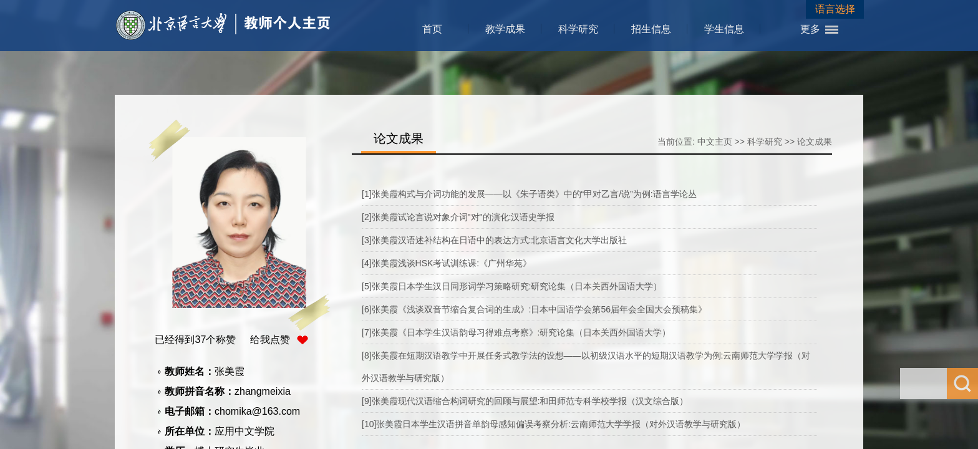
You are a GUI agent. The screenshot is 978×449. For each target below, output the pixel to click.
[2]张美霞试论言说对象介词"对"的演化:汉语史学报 (458, 217)
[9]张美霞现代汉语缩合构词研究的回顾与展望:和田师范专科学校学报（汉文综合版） (525, 401)
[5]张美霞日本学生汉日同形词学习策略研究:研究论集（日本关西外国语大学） (512, 286)
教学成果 (505, 29)
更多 (810, 29)
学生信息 (724, 29)
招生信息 (651, 29)
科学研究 (578, 29)
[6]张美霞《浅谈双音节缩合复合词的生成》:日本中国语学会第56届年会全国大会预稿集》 (534, 309)
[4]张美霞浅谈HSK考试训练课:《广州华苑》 (446, 263)
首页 (432, 29)
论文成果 (814, 142)
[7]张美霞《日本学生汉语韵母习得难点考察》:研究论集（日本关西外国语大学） (516, 332)
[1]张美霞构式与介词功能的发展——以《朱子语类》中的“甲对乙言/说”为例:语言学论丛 (529, 194)
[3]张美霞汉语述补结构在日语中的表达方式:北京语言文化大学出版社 (494, 240)
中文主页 (714, 142)
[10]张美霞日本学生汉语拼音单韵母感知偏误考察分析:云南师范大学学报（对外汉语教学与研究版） (553, 424)
